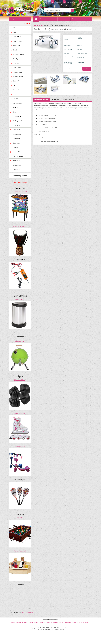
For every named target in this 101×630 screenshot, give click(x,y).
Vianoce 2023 (17, 139)
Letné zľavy (16, 125)
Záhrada (15, 107)
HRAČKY (54, 19)
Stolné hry (16, 50)
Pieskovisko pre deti (20, 551)
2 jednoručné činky (19, 380)
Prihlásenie (58, 2)
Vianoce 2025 (17, 165)
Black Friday (16, 143)
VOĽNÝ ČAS (67, 19)
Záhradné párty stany (83, 622)
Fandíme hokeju (17, 72)
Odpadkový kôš (19, 299)
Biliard (15, 28)
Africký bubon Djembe (19, 226)
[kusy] (66, 68)
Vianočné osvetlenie (17, 622)
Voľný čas (27, 23)
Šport (14, 112)
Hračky (15, 94)
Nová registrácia (71, 2)
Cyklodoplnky (17, 99)
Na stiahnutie (56, 100)
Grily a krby (54, 622)
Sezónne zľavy (17, 134)
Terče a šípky (17, 81)
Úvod (34, 25)
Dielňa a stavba (28, 622)
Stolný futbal (17, 37)
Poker (15, 32)
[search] (72, 10)
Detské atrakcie (17, 90)
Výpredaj (15, 147)
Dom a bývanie (17, 103)
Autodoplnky (17, 59)
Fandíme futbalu (18, 76)
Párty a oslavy (17, 68)
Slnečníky (61, 622)
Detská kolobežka (20, 446)
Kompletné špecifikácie (41, 100)
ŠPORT (60, 19)
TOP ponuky (16, 161)
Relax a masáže (17, 41)
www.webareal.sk (27, 612)
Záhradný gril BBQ (19, 341)
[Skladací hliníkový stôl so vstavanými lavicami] (41, 75)
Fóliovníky (47, 622)
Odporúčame (17, 116)
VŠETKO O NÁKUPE (76, 19)
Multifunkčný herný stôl (20, 192)
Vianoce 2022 (17, 130)
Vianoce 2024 (17, 152)
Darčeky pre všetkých (19, 156)
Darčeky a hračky (18, 121)
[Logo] (21, 10)
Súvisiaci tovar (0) (68, 100)
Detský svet (16, 170)
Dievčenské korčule (19, 413)
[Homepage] (37, 19)
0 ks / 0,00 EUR (86, 2)
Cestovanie (16, 63)
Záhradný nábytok (70, 622)
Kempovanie (16, 45)
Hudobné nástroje (18, 54)
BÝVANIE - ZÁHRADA (45, 19)
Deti (14, 85)
